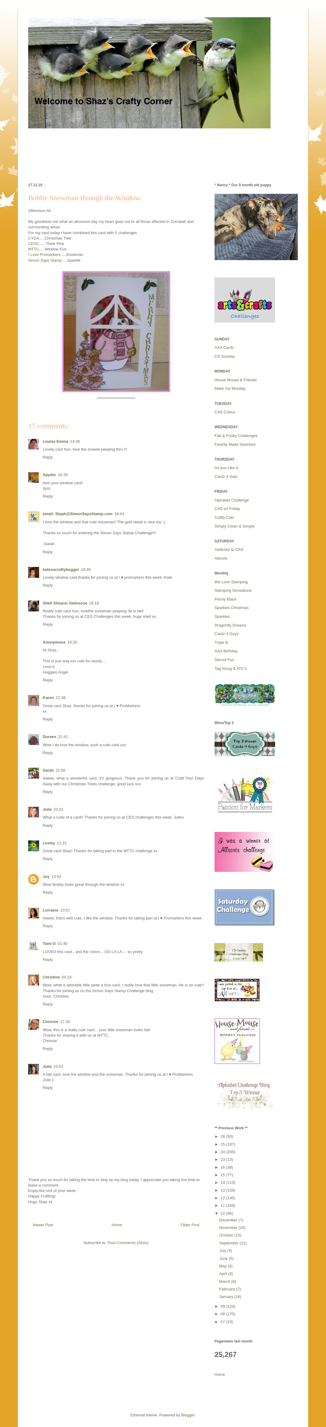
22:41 (63, 736)
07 (223, 1321)
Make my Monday (230, 388)
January (227, 1296)
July (223, 1250)
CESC (33, 243)
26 (223, 1136)
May (223, 1266)
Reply (48, 457)
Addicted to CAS (229, 549)
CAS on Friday (227, 508)
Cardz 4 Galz (226, 476)
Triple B (221, 642)
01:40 (63, 943)
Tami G (49, 943)
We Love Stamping (231, 582)
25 (223, 1144)
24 (223, 1152)
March (225, 1281)
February (227, 1289)
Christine (51, 977)
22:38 (61, 697)
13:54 (56, 876)
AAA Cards (224, 347)
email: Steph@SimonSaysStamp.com (77, 514)
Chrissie (50, 1021)
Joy (46, 876)
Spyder (49, 474)
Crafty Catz (224, 517)
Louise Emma (55, 441)
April (223, 1273)
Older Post (190, 1225)
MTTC (33, 249)
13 (223, 1190)
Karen (48, 697)
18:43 (119, 514)
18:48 (86, 569)
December (229, 1220)
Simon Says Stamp (45, 260)
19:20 (72, 642)
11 (223, 1205)
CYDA (33, 238)
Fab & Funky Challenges (236, 435)
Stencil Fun (224, 659)
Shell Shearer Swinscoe (65, 603)
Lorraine (50, 910)
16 (223, 1167)
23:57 (65, 910)
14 (223, 1182)
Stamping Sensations (233, 590)
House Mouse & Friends (236, 380)
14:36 (75, 441)
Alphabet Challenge (232, 500)
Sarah (48, 770)
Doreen (49, 736)
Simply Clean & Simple (234, 526)
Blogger (188, 1415)
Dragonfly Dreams (230, 625)
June (224, 1258)
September (229, 1243)
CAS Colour (225, 412)
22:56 (60, 770)
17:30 (65, 1021)
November (229, 1227)
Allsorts (221, 558)
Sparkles (222, 616)
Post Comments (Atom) (128, 1242)
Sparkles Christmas (232, 607)
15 (223, 1175)
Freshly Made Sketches (235, 444)
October (227, 1235)
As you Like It (226, 467)
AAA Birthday (226, 651)
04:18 (67, 977)
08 (223, 1314)
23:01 (59, 809)
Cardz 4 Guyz (226, 633)
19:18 (94, 603)
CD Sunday (225, 356)
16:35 (63, 474)
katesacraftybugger (61, 569)
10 (223, 1213)
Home (117, 1225)
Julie (47, 809)
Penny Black (225, 599)
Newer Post (43, 1225)
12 (223, 1198)
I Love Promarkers (44, 254)
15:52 (59, 1066)
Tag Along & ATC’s (231, 668)
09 (223, 1306)
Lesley (49, 843)
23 (223, 1159)
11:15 (62, 843)
